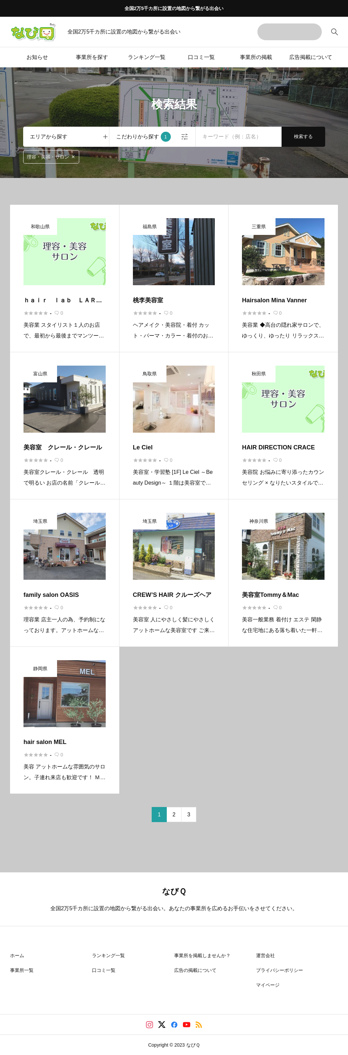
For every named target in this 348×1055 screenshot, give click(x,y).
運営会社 (265, 955)
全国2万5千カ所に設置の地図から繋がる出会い (174, 8)
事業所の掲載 (256, 57)
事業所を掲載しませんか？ (202, 955)
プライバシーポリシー (279, 970)
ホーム (17, 955)
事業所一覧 (22, 970)
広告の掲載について (195, 970)
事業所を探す (92, 57)
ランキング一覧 (146, 57)
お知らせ (37, 57)
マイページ (268, 985)
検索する (303, 136)
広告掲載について (310, 57)
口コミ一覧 (201, 57)
